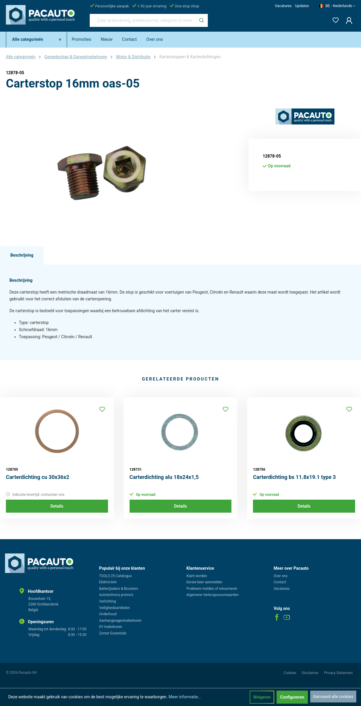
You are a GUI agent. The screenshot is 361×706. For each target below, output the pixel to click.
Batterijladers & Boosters (118, 589)
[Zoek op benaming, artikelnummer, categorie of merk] (142, 20)
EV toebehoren (110, 627)
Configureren (292, 697)
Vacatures (283, 6)
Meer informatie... (185, 696)
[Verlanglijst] (333, 19)
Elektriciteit (108, 582)
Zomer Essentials (113, 633)
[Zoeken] (201, 20)
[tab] (22, 255)
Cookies (290, 673)
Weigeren (262, 697)
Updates (302, 6)
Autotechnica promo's (116, 595)
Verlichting (107, 601)
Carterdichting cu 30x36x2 (37, 477)
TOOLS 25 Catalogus (115, 576)
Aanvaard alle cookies (333, 696)
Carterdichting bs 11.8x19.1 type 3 (294, 477)
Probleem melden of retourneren (212, 589)
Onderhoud (108, 614)
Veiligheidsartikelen (114, 608)
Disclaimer (310, 673)
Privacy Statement (338, 673)
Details (56, 506)
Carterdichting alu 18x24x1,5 (164, 477)
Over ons (281, 576)
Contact (280, 582)
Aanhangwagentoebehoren (120, 620)
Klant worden (197, 576)
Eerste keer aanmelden (205, 582)
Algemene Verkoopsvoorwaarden (213, 595)
